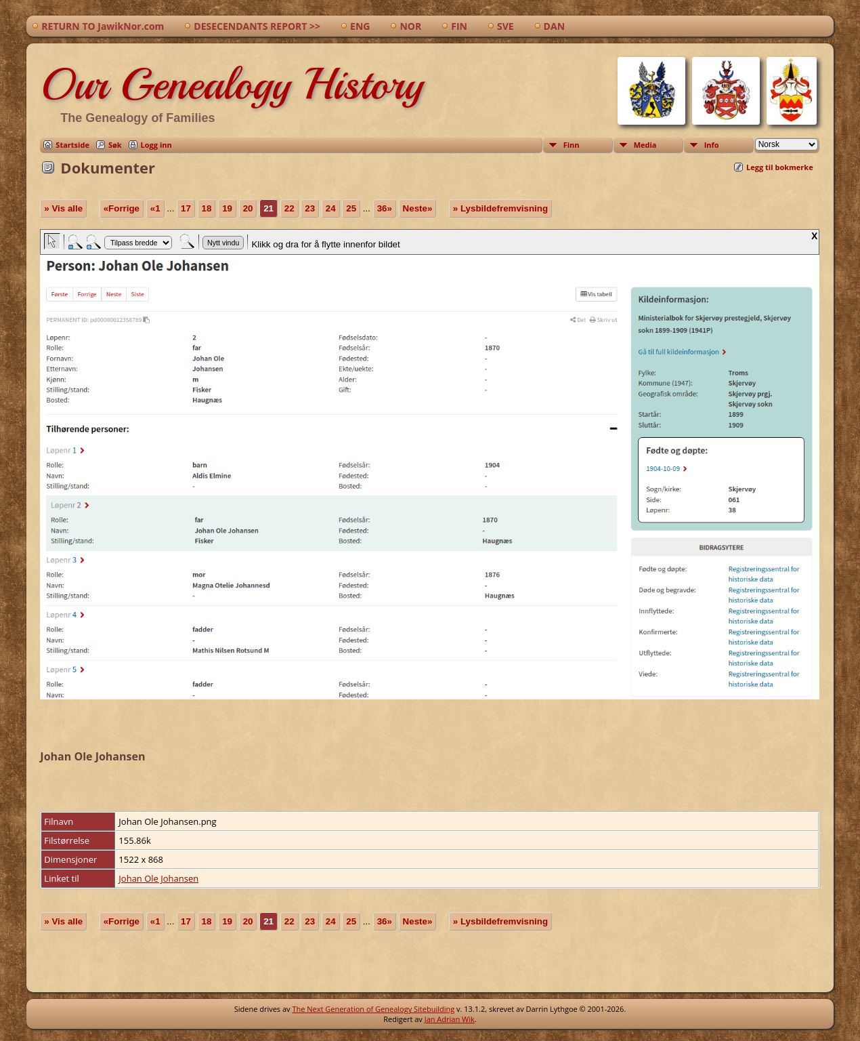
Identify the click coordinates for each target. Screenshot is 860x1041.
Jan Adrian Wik (450, 1019)
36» (384, 208)
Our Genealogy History (231, 84)
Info (711, 145)
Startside (72, 145)
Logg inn (156, 145)
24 (331, 208)
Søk (115, 145)
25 (351, 208)
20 (248, 208)
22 (289, 208)
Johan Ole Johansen (158, 878)
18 (207, 208)
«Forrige (121, 208)
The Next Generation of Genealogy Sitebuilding (373, 1009)
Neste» (418, 208)
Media (645, 145)
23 (310, 208)
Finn (571, 145)
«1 (155, 208)
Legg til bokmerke (779, 167)
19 (227, 208)
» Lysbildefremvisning (500, 208)
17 (186, 208)
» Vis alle (63, 208)
